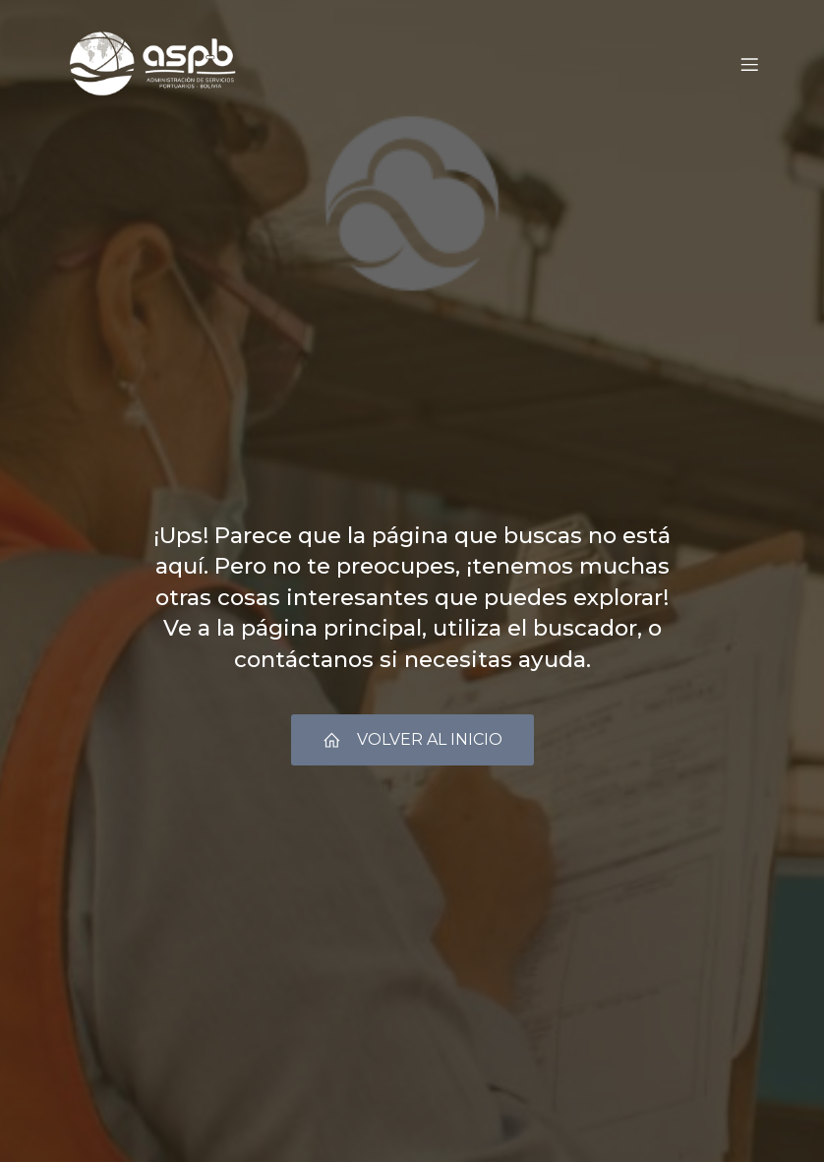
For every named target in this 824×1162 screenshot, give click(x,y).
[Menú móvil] (749, 64)
